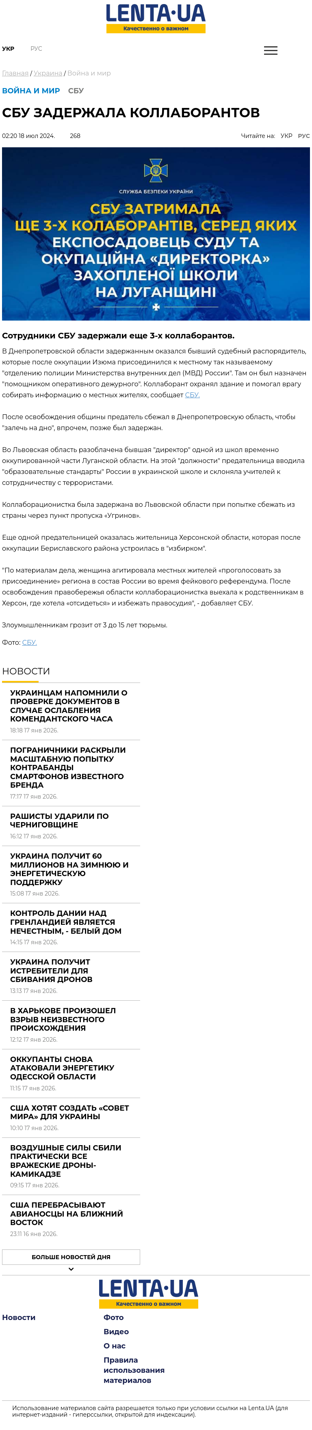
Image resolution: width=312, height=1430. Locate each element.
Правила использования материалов (134, 1370)
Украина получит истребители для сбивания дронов (51, 971)
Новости (18, 1317)
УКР (286, 136)
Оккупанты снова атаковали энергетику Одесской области (62, 1068)
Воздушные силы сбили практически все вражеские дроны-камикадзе (65, 1161)
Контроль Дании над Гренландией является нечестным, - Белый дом (65, 922)
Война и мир (89, 73)
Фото (114, 1317)
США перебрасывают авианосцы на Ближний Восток (66, 1214)
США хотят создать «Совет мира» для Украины (69, 1113)
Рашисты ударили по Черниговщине (59, 821)
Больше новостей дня (71, 1257)
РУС (304, 136)
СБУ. (192, 395)
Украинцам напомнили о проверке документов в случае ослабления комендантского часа (69, 706)
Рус (36, 48)
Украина (48, 73)
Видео (116, 1331)
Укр (8, 48)
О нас (115, 1346)
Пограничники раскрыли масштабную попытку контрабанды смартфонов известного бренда (68, 768)
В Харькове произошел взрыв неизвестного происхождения (63, 1019)
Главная (15, 73)
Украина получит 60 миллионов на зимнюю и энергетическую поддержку (69, 869)
